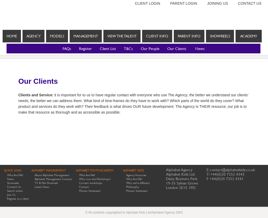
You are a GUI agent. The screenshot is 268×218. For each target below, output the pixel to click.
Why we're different (138, 183)
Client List (108, 48)
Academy (248, 36)
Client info (157, 38)
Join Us (11, 195)
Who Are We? (15, 175)
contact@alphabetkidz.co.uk (232, 169)
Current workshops (90, 183)
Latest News (42, 187)
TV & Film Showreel (46, 183)
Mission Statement (89, 191)
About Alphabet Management (52, 175)
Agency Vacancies (136, 175)
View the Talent (122, 36)
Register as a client (18, 198)
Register (85, 48)
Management (86, 36)
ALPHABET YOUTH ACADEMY (95, 170)
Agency (33, 36)
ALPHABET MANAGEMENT (48, 170)
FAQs (67, 48)
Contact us (249, 3)
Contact (84, 187)
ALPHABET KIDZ (133, 170)
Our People (150, 48)
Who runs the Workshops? (95, 179)
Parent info (189, 36)
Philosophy (132, 187)
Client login (147, 3)
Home (12, 36)
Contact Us (14, 187)
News (200, 48)
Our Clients (176, 48)
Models (57, 36)
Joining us (217, 3)
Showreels (220, 36)
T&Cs (128, 48)
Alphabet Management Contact (53, 179)
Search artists (15, 191)
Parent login (183, 3)
